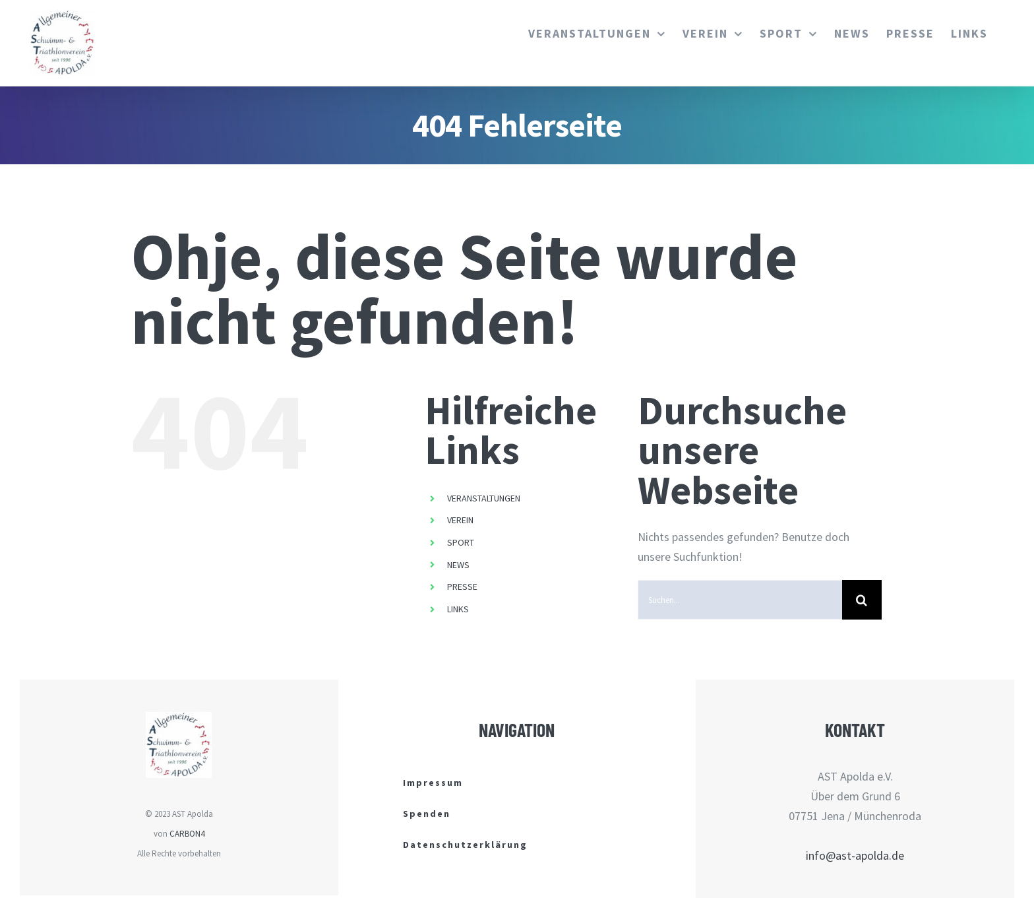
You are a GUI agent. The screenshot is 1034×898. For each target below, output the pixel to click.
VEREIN (460, 520)
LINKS (458, 609)
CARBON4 (186, 833)
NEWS (458, 565)
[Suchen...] (740, 600)
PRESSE (462, 587)
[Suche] (862, 600)
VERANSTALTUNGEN (483, 498)
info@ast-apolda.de (855, 855)
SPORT (460, 542)
